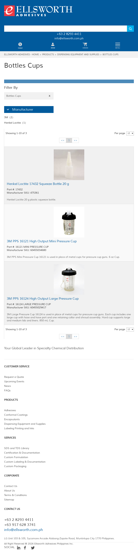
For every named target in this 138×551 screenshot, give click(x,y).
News (7, 386)
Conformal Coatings (16, 414)
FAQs (7, 390)
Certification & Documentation (22, 452)
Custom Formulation (16, 457)
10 (128, 133)
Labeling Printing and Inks (19, 428)
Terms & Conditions (15, 495)
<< (63, 140)
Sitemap (9, 499)
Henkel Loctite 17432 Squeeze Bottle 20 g (38, 184)
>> (75, 140)
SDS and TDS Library (16, 448)
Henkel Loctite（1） (15, 122)
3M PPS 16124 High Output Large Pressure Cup (43, 299)
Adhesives (10, 410)
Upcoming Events (14, 381)
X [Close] (49, 96)
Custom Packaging (15, 466)
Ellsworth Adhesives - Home (21, 54)
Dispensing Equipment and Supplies (78, 54)
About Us (9, 490)
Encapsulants (12, 419)
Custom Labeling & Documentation (24, 461)
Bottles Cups (110, 54)
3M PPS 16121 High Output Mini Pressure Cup (42, 241)
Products (48, 54)
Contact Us (10, 486)
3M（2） (9, 117)
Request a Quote (14, 377)
